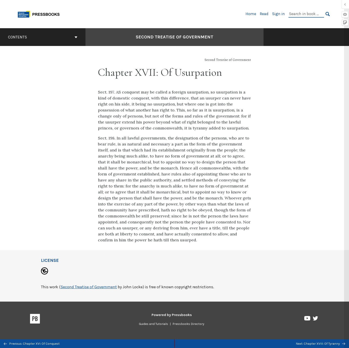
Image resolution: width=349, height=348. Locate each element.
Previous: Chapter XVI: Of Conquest (32, 344)
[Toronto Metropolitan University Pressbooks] (40, 14)
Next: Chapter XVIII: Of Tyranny (320, 344)
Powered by (172, 315)
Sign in (278, 13)
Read (264, 13)
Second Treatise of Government (89, 286)
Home (251, 13)
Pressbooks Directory (188, 324)
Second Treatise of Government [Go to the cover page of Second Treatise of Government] (174, 37)
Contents (42, 37)
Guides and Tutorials (153, 324)
